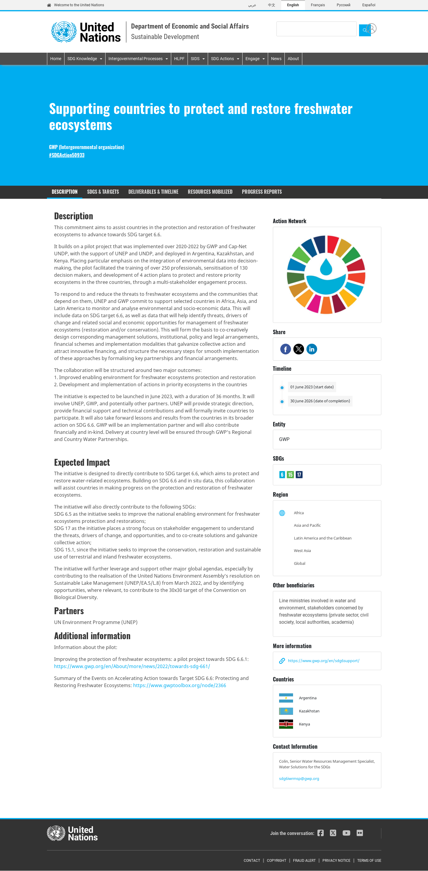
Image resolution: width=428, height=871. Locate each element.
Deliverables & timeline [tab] (153, 191)
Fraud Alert (304, 861)
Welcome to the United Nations (75, 5)
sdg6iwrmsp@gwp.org (299, 778)
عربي (252, 5)
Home (55, 58)
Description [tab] (65, 191)
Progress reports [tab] (262, 191)
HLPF (179, 58)
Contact (252, 861)
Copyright (276, 861)
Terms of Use (369, 861)
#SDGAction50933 (66, 155)
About (293, 58)
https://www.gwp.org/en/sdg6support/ (324, 660)
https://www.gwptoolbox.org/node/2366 (179, 685)
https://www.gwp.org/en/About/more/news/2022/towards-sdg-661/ (132, 666)
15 (290, 474)
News (276, 58)
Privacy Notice (336, 861)
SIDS (195, 58)
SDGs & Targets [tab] (103, 191)
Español (368, 5)
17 (299, 474)
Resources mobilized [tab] (210, 191)
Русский (343, 5)
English (293, 5)
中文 (271, 5)
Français (318, 5)
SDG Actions (222, 58)
